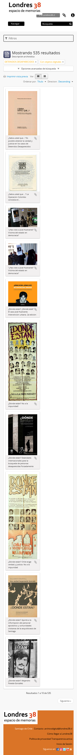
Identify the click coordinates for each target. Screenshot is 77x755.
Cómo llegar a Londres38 (59, 733)
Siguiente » (65, 700)
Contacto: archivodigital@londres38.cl (53, 728)
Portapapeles (64, 15)
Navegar (15, 23)
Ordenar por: (29, 81)
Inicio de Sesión (64, 743)
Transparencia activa (61, 738)
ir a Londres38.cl (47, 15)
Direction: (52, 81)
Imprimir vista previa (15, 76)
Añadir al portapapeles (35, 138)
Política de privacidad (40, 738)
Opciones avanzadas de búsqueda (38, 68)
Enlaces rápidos (72, 15)
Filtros (11, 38)
